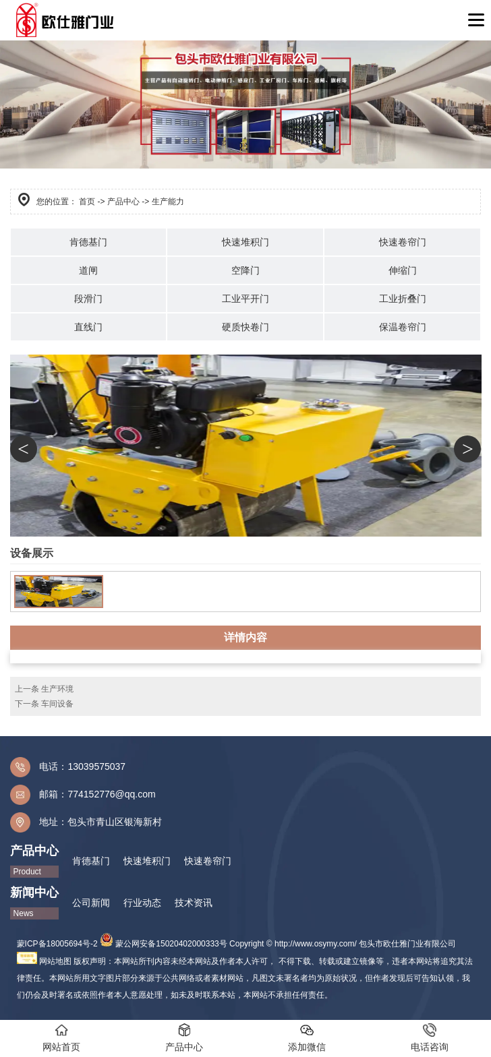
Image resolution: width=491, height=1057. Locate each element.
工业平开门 (245, 298)
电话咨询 (430, 1037)
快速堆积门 (245, 242)
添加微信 (307, 1037)
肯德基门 (88, 242)
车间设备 (57, 703)
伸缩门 (402, 270)
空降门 (245, 270)
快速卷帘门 (402, 242)
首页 (87, 201)
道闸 (88, 270)
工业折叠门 (402, 298)
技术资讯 (193, 902)
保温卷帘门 (402, 327)
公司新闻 (91, 902)
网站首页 (61, 1037)
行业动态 (142, 902)
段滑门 (88, 298)
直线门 (88, 327)
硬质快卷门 (245, 327)
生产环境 (57, 689)
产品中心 (123, 201)
